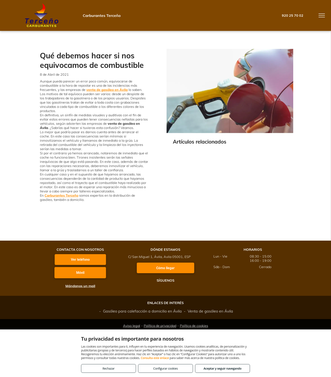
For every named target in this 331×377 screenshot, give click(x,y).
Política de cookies (194, 326)
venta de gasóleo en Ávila (107, 90)
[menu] (321, 15)
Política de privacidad (160, 326)
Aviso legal (131, 326)
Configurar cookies (165, 368)
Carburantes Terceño (61, 195)
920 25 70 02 (292, 15)
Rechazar (108, 368)
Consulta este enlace (155, 358)
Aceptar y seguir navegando (222, 368)
